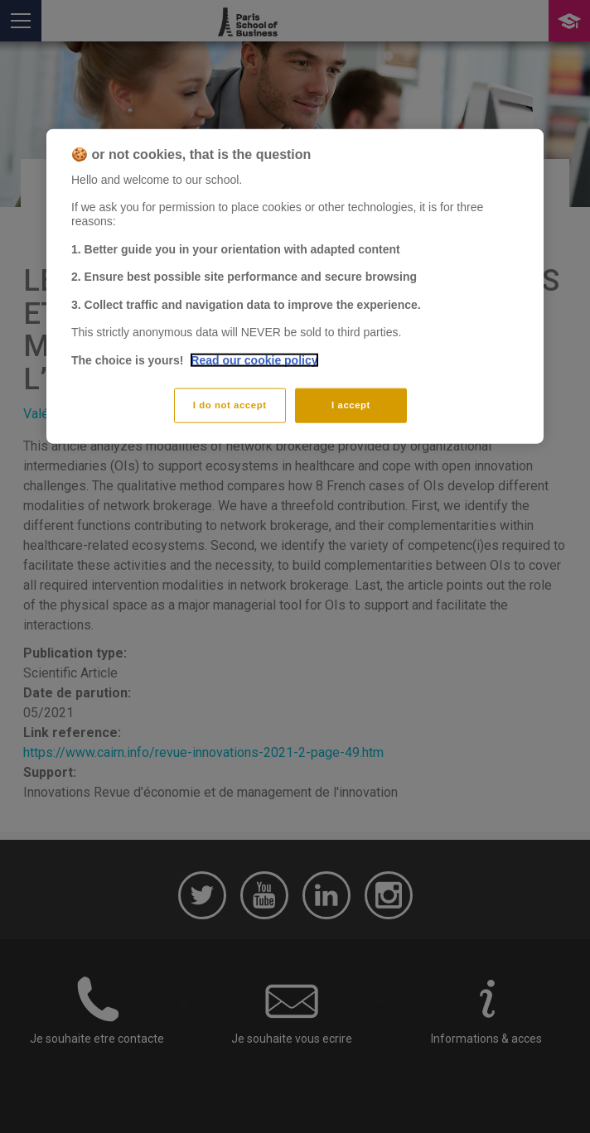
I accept (350, 404)
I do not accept (230, 404)
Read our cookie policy (254, 360)
